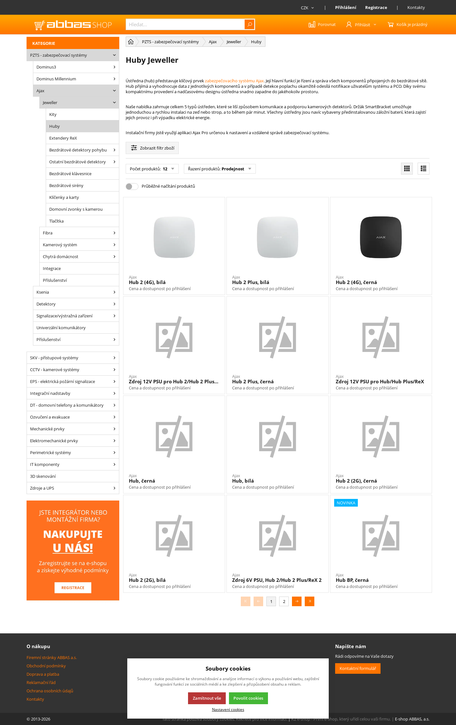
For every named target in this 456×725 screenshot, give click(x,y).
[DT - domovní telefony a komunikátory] (114, 405)
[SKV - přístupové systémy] (114, 358)
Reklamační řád (41, 682)
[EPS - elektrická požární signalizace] (114, 381)
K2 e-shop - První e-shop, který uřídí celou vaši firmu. (341, 719)
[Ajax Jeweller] (114, 102)
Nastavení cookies (228, 709)
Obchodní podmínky (46, 666)
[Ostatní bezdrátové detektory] (114, 162)
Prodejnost (233, 169)
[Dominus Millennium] (114, 79)
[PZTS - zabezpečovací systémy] (114, 55)
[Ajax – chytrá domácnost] (114, 256)
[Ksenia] (114, 292)
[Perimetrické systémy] (114, 452)
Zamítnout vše (207, 698)
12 (164, 169)
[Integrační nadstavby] (114, 393)
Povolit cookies (248, 698)
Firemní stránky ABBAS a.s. (52, 657)
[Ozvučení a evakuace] (114, 417)
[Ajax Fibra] (114, 233)
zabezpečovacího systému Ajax (234, 81)
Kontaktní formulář (358, 668)
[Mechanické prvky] (114, 429)
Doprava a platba (43, 674)
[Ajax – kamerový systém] (114, 245)
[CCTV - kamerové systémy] (114, 369)
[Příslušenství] (114, 339)
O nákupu (38, 646)
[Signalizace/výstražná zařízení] (114, 316)
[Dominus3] (114, 67)
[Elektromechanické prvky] (114, 441)
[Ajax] (114, 91)
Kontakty (416, 7)
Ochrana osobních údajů (50, 691)
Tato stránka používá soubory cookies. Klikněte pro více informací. (224, 719)
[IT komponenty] (114, 464)
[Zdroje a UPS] (114, 488)
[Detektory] (114, 304)
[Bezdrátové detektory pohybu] (114, 150)
